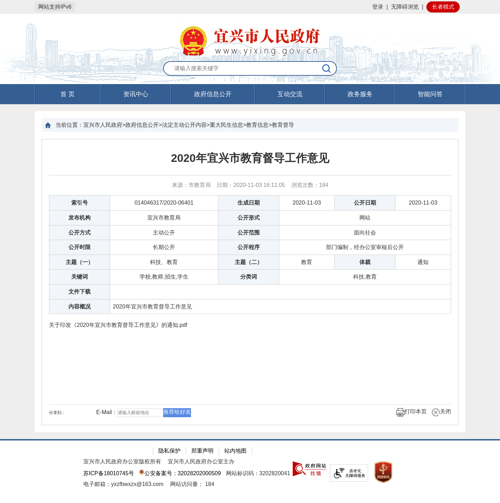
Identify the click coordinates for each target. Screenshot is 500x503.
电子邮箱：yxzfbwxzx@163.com (123, 484)
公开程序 (249, 247)
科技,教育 (365, 277)
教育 (306, 262)
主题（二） (248, 262)
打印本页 (411, 412)
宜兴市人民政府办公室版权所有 (122, 461)
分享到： (57, 412)
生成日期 (249, 203)
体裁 (364, 262)
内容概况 (79, 307)
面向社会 (365, 233)
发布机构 (79, 218)
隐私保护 (169, 451)
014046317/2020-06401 (163, 203)
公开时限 (79, 247)
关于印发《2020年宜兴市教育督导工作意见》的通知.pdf (118, 325)
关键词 (79, 277)
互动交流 (289, 94)
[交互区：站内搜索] (250, 68)
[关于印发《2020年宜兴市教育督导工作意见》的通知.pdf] (250, 325)
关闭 (441, 412)
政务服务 (360, 94)
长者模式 (443, 7)
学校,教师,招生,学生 (164, 277)
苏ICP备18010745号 (108, 473)
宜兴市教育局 (164, 218)
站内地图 (235, 451)
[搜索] (327, 68)
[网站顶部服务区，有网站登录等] (250, 7)
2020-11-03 (307, 203)
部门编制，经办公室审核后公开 (365, 247)
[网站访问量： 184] (192, 484)
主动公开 (164, 233)
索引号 (79, 203)
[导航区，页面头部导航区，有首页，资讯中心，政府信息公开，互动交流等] (250, 94)
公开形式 (249, 218)
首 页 (67, 94)
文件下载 (79, 292)
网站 (364, 218)
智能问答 (430, 94)
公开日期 (365, 203)
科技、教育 (164, 262)
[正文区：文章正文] (250, 282)
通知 (422, 262)
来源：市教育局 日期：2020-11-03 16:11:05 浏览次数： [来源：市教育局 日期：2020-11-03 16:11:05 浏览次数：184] (250, 185)
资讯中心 (135, 94)
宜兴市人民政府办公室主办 (201, 461)
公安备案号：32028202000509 (180, 473)
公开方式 (79, 233)
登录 (377, 7)
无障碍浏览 (405, 7)
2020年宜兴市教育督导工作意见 (250, 158)
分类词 (248, 277)
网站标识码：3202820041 (258, 473)
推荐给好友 (177, 412)
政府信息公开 (213, 94)
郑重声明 (202, 451)
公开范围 (249, 233)
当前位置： (69, 125)
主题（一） (79, 262)
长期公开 (164, 247)
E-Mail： (106, 412)
